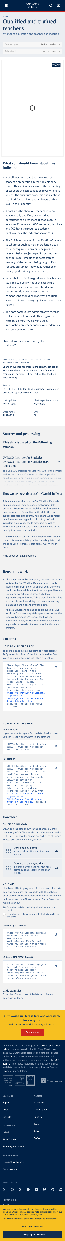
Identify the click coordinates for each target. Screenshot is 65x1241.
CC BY (13, 1072)
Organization (41, 1125)
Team (37, 1140)
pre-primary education (46, 367)
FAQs (6, 1087)
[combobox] (51, 5)
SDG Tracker (9, 1155)
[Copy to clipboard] (52, 667)
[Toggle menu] (6, 5)
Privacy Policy (27, 1219)
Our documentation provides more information (35, 907)
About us (39, 1118)
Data (5, 1125)
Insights (7, 1133)
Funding (38, 1133)
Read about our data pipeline (19, 556)
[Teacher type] (32, 44)
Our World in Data (32, 5)
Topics (6, 1118)
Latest (6, 1148)
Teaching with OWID (14, 1162)
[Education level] (32, 51)
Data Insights (10, 1185)
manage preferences (47, 1219)
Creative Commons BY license (21, 617)
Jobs (36, 1147)
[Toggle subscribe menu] (58, 5)
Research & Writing (13, 1178)
